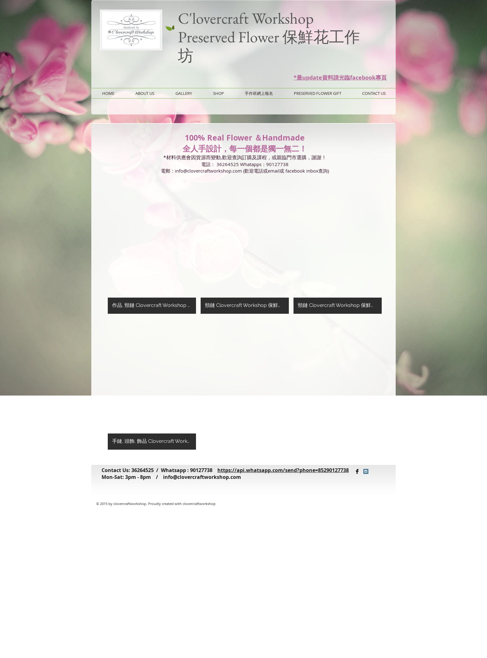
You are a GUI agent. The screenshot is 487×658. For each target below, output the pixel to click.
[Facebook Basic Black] (357, 471)
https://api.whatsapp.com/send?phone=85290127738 (283, 470)
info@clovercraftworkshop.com (202, 477)
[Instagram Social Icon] (365, 471)
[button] (152, 248)
